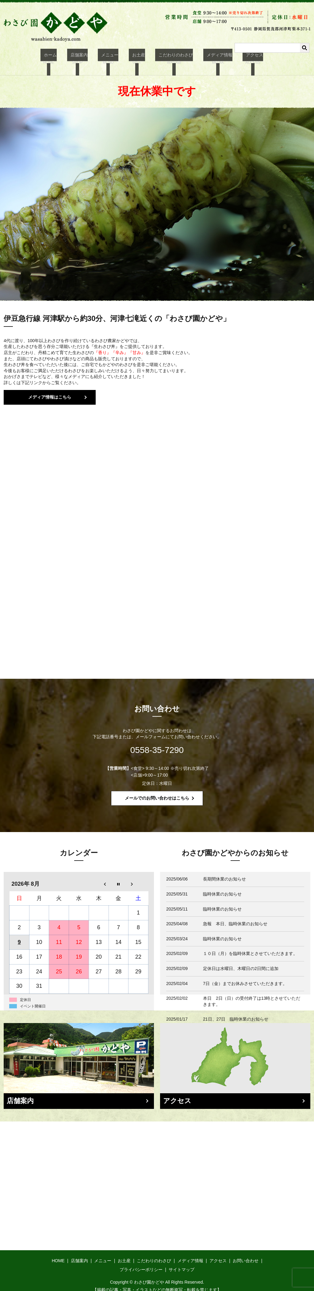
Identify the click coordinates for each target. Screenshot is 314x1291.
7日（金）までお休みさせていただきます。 (245, 976)
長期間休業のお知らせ (224, 871)
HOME (58, 1253)
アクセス (242, 58)
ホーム (58, 58)
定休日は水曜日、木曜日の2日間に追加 (240, 961)
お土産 (136, 58)
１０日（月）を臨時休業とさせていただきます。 (250, 946)
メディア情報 (211, 58)
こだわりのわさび (171, 58)
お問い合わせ (245, 1253)
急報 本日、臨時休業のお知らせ (235, 916)
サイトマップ (181, 1262)
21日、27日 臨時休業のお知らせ (238, 1011)
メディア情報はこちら (49, 389)
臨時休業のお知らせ (222, 886)
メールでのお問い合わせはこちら (157, 790)
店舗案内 (84, 58)
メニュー (111, 58)
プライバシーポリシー (141, 1262)
